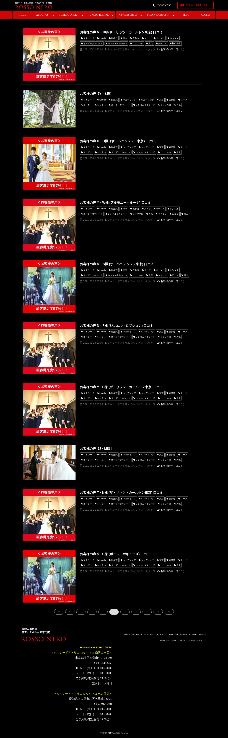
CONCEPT (149, 635)
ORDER (193, 635)
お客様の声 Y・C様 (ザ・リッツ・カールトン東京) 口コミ (121, 387)
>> (169, 612)
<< (59, 612)
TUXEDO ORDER (68, 15)
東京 (125, 38)
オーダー (160, 38)
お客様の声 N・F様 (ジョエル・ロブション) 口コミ (116, 325)
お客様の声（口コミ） (173, 49)
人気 (151, 43)
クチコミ (162, 43)
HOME (22, 15)
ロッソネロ (138, 43)
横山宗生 (176, 43)
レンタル (174, 38)
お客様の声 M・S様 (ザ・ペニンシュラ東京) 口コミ (117, 264)
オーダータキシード (93, 43)
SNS (174, 640)
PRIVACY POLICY (198, 640)
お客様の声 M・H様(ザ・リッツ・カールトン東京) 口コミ (121, 32)
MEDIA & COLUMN (158, 15)
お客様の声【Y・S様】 (96, 94)
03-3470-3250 (164, 5)
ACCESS (205, 15)
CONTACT (183, 640)
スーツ (147, 38)
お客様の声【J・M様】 (96, 448)
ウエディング (147, 100)
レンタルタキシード (117, 43)
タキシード (88, 38)
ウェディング (129, 100)
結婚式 (114, 38)
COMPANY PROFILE (178, 635)
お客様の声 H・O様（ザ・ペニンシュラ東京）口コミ (118, 141)
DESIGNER (161, 635)
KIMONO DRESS (128, 15)
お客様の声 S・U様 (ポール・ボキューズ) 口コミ (115, 554)
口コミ (175, 214)
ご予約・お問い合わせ (198, 5)
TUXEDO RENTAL (98, 15)
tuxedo (102, 38)
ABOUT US (42, 15)
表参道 (136, 38)
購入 (186, 214)
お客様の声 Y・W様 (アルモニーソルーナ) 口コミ (115, 202)
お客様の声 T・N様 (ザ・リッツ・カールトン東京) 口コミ (121, 492)
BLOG (185, 15)
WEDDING (165, 640)
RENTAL (202, 635)
